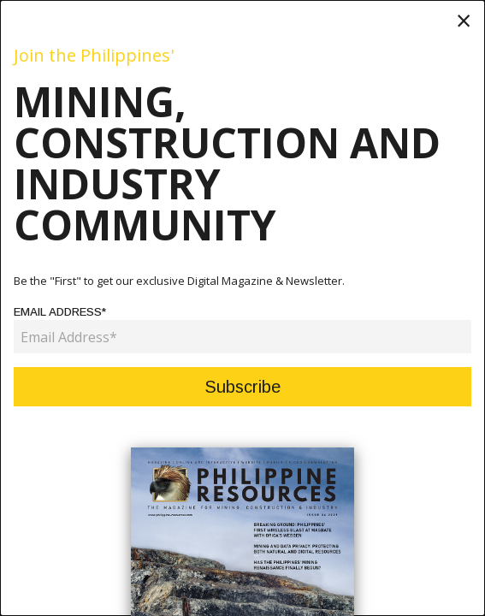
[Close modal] (463, 20)
